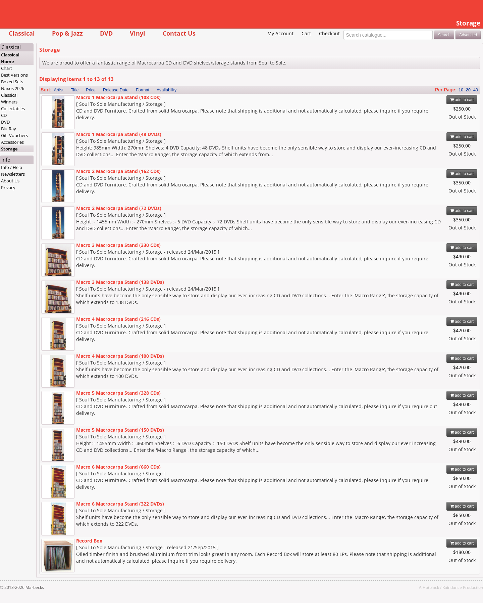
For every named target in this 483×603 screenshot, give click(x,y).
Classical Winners (9, 98)
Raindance (452, 587)
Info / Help (11, 167)
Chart (6, 68)
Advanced (468, 35)
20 (468, 90)
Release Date (115, 90)
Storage (9, 149)
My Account (280, 33)
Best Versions (14, 75)
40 (475, 90)
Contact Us (179, 33)
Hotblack (431, 587)
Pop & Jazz (67, 33)
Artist (59, 90)
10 (461, 90)
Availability (166, 90)
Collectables (13, 108)
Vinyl (137, 33)
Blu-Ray (8, 129)
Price (91, 90)
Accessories (12, 142)
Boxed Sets (12, 82)
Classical (22, 33)
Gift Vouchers (14, 135)
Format (142, 90)
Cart (306, 33)
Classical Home (10, 58)
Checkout (329, 33)
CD (4, 115)
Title (74, 90)
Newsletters (13, 174)
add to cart (462, 99)
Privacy (8, 187)
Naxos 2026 (12, 88)
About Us (10, 181)
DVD (106, 33)
